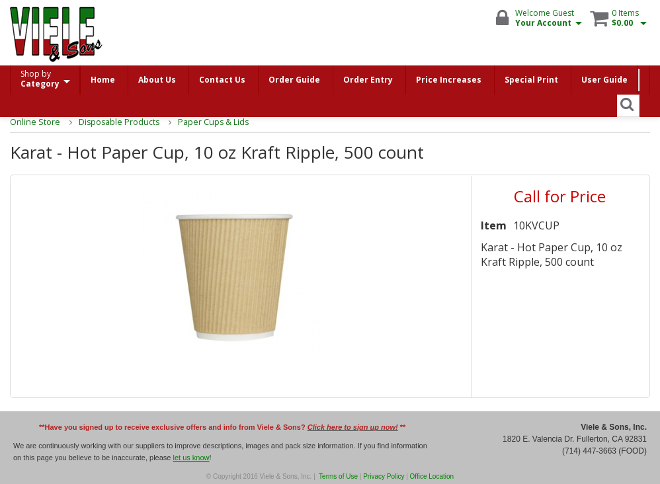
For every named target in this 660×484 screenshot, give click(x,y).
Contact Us (222, 79)
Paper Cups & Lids (206, 122)
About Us (157, 79)
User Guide (604, 79)
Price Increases (448, 79)
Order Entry (368, 79)
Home (103, 79)
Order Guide (294, 79)
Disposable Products (114, 122)
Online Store (33, 122)
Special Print (531, 79)
